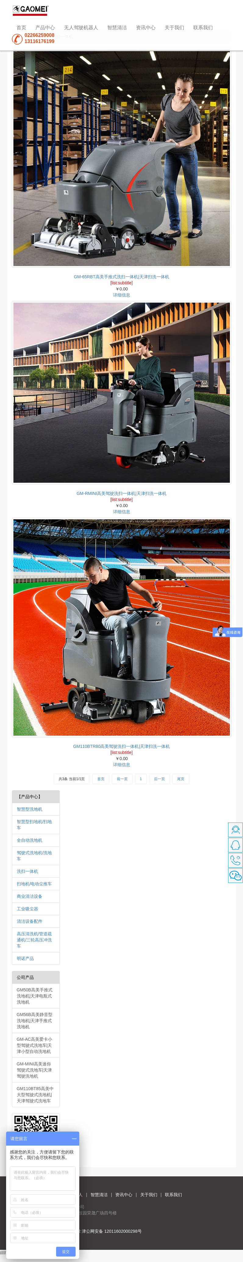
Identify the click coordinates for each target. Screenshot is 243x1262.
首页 (21, 27)
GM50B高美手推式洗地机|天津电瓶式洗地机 (34, 995)
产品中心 (45, 27)
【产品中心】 (29, 796)
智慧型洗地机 (29, 809)
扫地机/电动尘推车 (34, 883)
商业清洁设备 (29, 896)
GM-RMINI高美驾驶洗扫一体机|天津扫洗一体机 (121, 493)
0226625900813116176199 (40, 38)
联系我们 (203, 27)
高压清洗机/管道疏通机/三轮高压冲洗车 (34, 939)
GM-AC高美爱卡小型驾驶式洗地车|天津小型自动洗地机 (34, 1045)
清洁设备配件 (29, 921)
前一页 (122, 779)
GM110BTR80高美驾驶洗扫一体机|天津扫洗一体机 (121, 746)
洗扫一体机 (27, 871)
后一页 (159, 779)
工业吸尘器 (27, 908)
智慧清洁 (117, 27)
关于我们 (174, 27)
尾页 (180, 779)
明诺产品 (25, 958)
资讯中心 (145, 27)
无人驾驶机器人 (81, 27)
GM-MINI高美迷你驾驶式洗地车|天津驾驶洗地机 (34, 1070)
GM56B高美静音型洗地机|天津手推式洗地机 (34, 1020)
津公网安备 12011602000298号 (112, 1231)
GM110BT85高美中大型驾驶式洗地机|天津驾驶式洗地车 (35, 1094)
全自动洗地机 (29, 840)
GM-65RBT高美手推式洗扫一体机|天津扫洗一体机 (121, 276)
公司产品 (25, 977)
